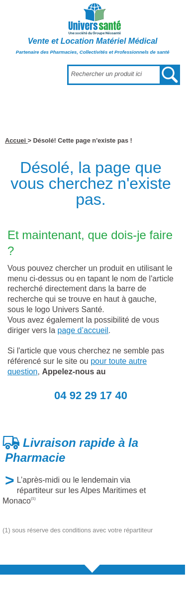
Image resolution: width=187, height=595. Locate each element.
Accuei (16, 140)
